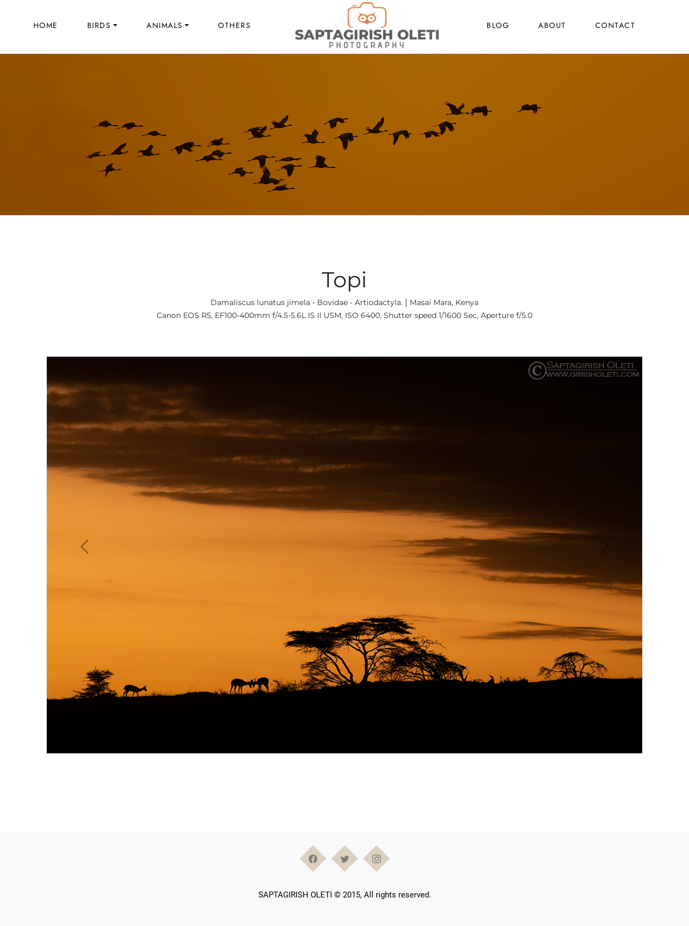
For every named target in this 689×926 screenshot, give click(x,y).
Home (45, 25)
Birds (99, 25)
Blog (498, 25)
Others (234, 25)
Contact (615, 25)
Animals (164, 25)
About (552, 25)
